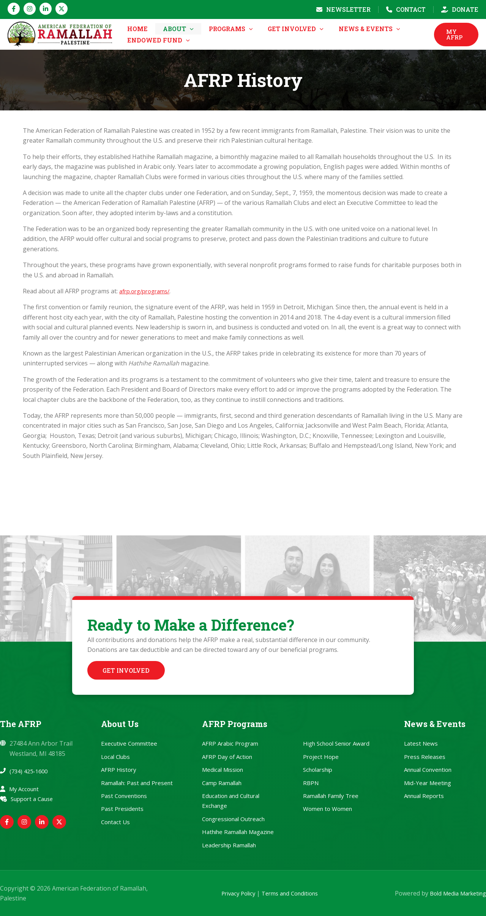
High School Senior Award (336, 743)
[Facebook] (14, 9)
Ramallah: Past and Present (137, 783)
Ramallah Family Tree (330, 796)
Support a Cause (34, 799)
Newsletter (348, 9)
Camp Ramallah (221, 783)
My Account (25, 789)
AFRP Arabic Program (230, 743)
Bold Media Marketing (454, 893)
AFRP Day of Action (227, 756)
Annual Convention (427, 769)
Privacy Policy (229, 893)
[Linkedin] (45, 9)
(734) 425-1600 (30, 771)
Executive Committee (129, 743)
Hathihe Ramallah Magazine (238, 832)
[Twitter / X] (61, 9)
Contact (411, 9)
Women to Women (327, 808)
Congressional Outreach (233, 819)
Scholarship (317, 769)
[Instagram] (30, 9)
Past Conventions (124, 796)
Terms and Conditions (286, 893)
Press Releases (424, 756)
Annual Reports (424, 796)
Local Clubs (115, 756)
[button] (183, 40)
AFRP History (118, 769)
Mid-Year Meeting (427, 783)
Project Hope (321, 756)
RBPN (311, 783)
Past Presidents (122, 808)
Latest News (421, 743)
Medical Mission (222, 769)
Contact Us (115, 822)
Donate (465, 9)
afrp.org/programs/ (147, 344)
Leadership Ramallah (229, 845)
